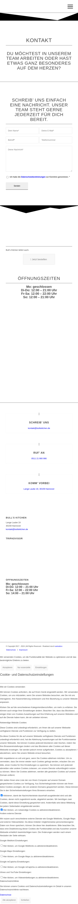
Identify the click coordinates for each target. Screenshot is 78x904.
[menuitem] (11, 650)
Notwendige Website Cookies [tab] (13, 722)
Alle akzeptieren (9, 900)
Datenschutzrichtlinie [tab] (9, 881)
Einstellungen (41, 667)
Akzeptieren (7, 667)
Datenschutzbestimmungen (33, 177)
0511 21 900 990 (39, 458)
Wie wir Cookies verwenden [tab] (12, 687)
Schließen (25, 900)
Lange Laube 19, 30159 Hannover (38, 489)
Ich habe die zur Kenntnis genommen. (40, 177)
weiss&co (58, 646)
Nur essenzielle (23, 667)
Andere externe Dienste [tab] (10, 813)
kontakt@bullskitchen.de (39, 428)
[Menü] (67, 6)
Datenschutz (5, 895)
